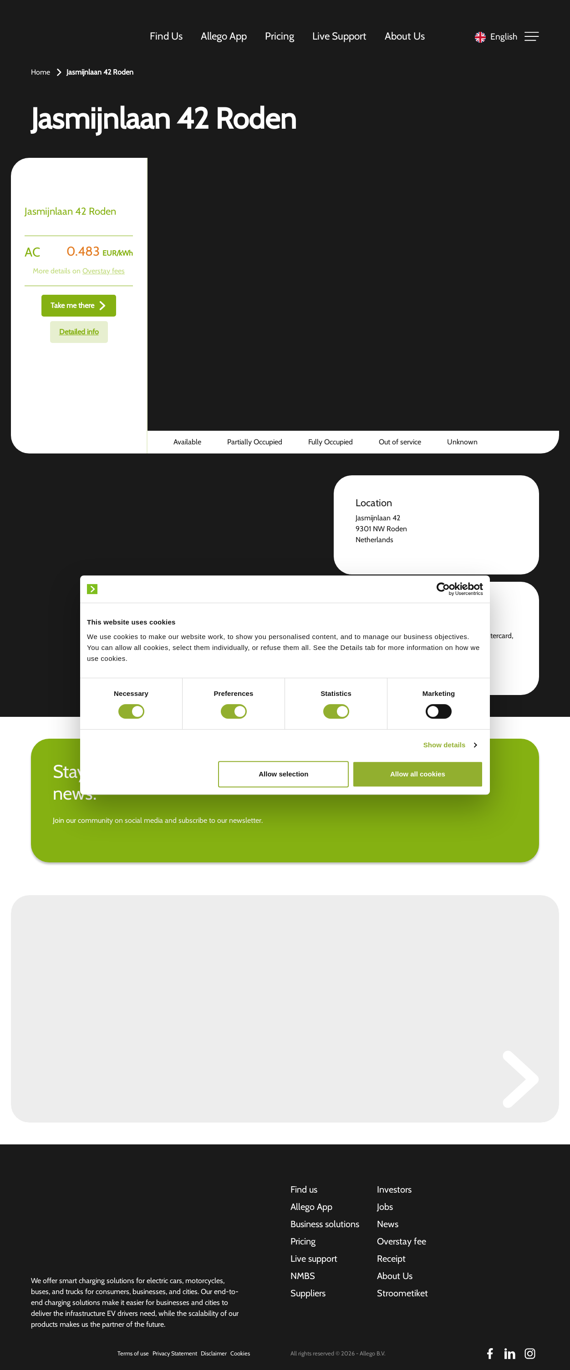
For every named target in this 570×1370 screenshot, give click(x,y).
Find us (303, 1189)
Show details (444, 745)
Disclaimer (214, 1353)
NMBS (302, 1275)
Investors (394, 1189)
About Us (405, 36)
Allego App (224, 36)
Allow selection (283, 774)
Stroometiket (402, 1293)
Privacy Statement (175, 1353)
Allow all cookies (417, 774)
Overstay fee (401, 1241)
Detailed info (79, 331)
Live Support (339, 36)
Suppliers (308, 1293)
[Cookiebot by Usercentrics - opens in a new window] (443, 589)
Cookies (240, 1353)
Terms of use (133, 1353)
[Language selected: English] (493, 36)
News (387, 1224)
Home (40, 72)
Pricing (279, 36)
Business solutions (324, 1224)
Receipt (391, 1258)
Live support (313, 1258)
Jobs (385, 1206)
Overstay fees (103, 271)
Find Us (166, 36)
